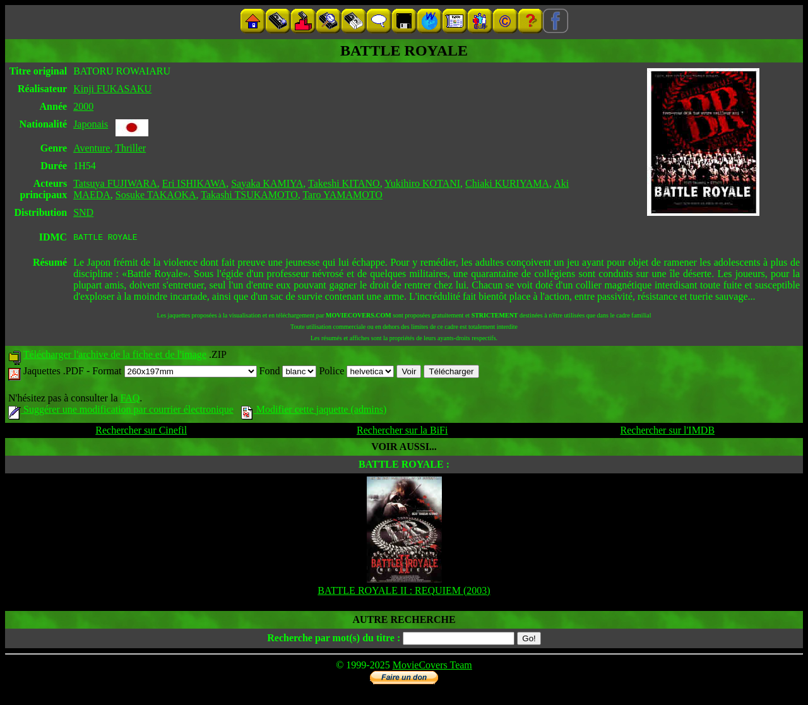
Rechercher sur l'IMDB (668, 432)
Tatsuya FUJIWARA (115, 183)
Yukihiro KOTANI (422, 183)
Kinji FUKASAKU (112, 88)
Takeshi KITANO (344, 183)
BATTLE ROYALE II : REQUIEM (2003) (404, 592)
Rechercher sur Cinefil (141, 432)
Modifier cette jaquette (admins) (314, 411)
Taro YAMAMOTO (342, 194)
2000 (83, 106)
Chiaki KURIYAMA (507, 183)
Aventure (91, 148)
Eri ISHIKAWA (194, 183)
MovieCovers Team (432, 666)
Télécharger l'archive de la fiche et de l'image (114, 356)
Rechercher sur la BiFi (402, 432)
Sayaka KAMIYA (267, 183)
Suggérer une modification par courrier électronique (121, 411)
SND (83, 212)
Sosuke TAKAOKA (156, 194)
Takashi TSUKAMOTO (249, 194)
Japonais (90, 124)
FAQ (130, 399)
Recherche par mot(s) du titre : (333, 639)
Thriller (130, 148)
